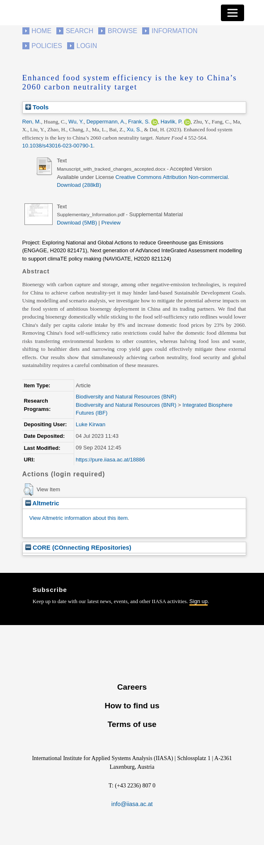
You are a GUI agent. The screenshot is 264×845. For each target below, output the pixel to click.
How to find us (131, 705)
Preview (111, 223)
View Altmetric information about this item (78, 518)
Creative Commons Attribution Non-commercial (172, 177)
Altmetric (42, 503)
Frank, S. (139, 121)
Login (87, 45)
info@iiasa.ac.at (132, 804)
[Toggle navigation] (232, 13)
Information (175, 30)
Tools (37, 107)
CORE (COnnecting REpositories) (78, 547)
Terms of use (131, 724)
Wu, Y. (76, 121)
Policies (46, 45)
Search (80, 30)
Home (41, 30)
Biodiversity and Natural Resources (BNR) (126, 397)
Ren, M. (31, 121)
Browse (122, 30)
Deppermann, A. (105, 121)
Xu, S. (134, 129)
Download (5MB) (77, 223)
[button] (28, 489)
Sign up (198, 601)
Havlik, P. (171, 121)
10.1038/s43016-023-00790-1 (57, 145)
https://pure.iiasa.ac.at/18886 (110, 459)
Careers (132, 687)
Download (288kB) (79, 185)
